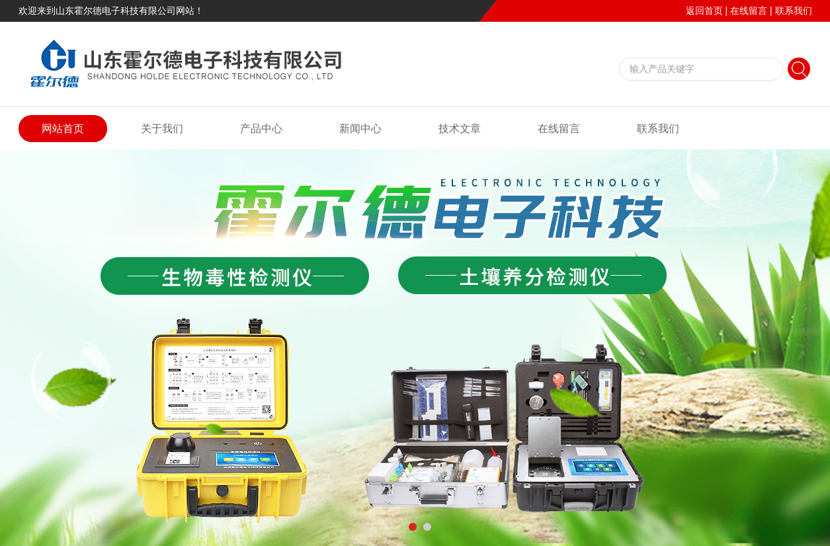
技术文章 (459, 128)
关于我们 (162, 128)
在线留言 (748, 10)
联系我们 (793, 10)
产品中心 (261, 128)
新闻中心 (360, 128)
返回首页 (704, 10)
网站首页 (63, 128)
